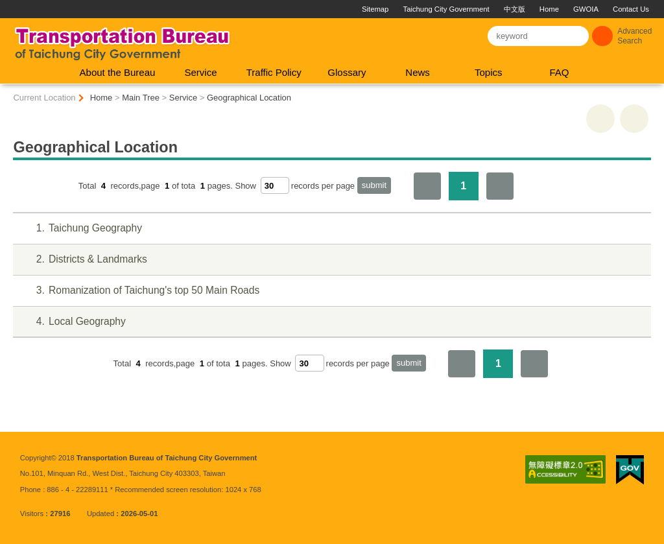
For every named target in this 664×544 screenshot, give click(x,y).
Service (201, 72)
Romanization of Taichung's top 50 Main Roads (139, 291)
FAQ (559, 72)
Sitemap (375, 9)
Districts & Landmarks (83, 260)
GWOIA (586, 9)
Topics (489, 72)
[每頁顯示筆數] (275, 185)
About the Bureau (118, 72)
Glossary (346, 72)
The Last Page (500, 186)
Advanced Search (634, 36)
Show (245, 186)
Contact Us (631, 9)
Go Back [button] (634, 118)
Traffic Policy (274, 72)
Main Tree (141, 97)
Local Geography (72, 322)
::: (5, 5)
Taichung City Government (446, 9)
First (427, 186)
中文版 (514, 9)
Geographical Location (249, 97)
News (417, 72)
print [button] (600, 118)
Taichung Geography (81, 228)
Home (549, 9)
